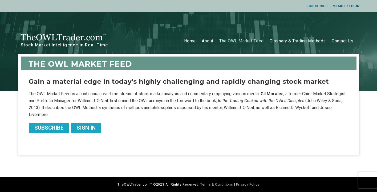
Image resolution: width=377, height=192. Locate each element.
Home (190, 40)
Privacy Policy (247, 184)
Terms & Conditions (216, 184)
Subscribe (317, 6)
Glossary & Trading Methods (298, 40)
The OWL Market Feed (241, 40)
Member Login (346, 6)
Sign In (86, 128)
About (207, 40)
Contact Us (342, 40)
